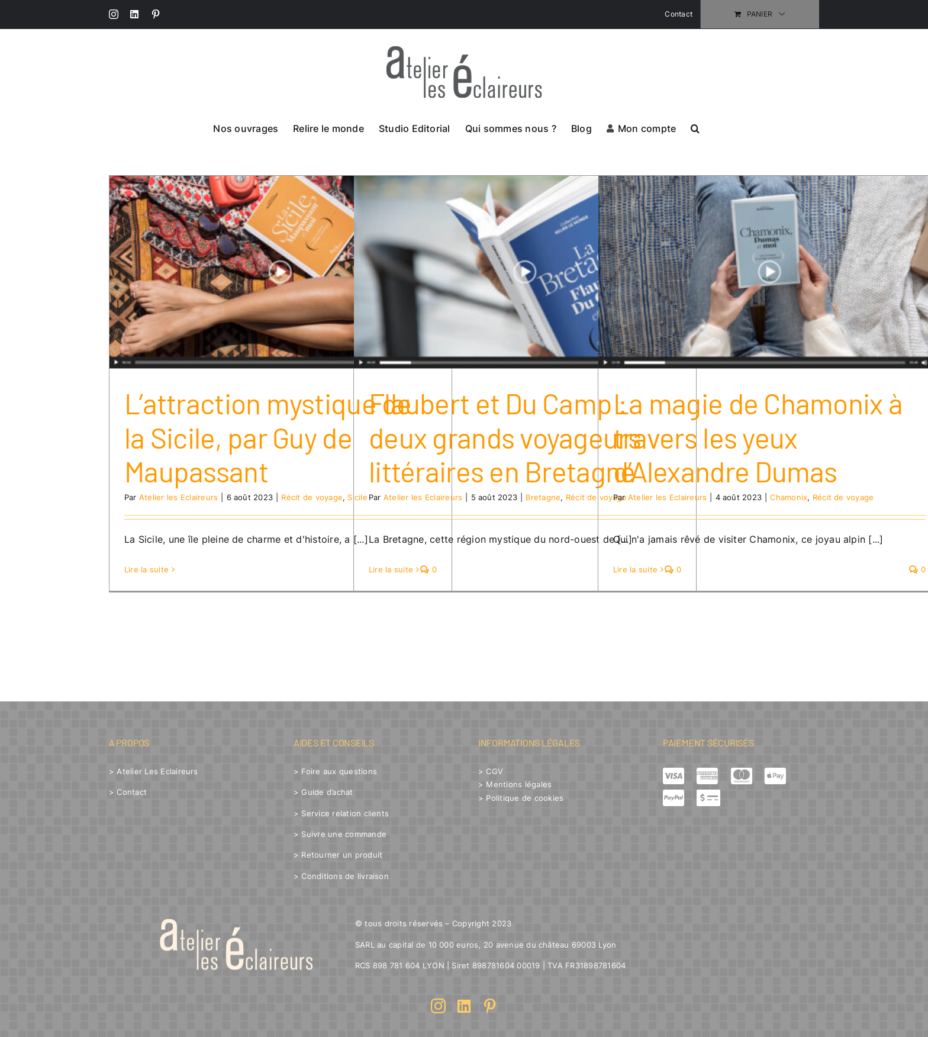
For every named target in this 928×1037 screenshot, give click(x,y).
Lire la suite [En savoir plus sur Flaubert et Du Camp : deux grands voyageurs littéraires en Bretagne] (391, 569)
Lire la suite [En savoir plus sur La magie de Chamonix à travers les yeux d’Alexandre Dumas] (635, 569)
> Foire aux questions (335, 771)
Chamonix (788, 497)
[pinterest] (489, 1006)
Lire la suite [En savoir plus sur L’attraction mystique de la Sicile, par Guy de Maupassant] (146, 569)
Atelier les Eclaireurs (178, 497)
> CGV (490, 771)
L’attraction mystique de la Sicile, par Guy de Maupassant (268, 437)
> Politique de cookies (520, 798)
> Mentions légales (515, 784)
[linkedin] (464, 1006)
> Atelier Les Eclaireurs (153, 771)
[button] (695, 127)
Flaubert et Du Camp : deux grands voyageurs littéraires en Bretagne (505, 437)
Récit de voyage (312, 497)
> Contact (128, 792)
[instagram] (438, 1006)
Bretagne (543, 497)
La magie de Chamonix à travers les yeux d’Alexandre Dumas (757, 437)
